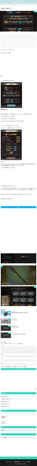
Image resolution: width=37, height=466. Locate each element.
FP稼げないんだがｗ (15, 326)
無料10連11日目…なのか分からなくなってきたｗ (20, 312)
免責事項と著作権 (17, 461)
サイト (2, 362)
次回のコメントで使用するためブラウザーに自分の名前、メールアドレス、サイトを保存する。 (15, 366)
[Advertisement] (18, 41)
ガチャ (6, 4)
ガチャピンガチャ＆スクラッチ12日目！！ (19, 334)
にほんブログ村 (3, 423)
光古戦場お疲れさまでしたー (5, 396)
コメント (2, 345)
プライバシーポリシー (9, 461)
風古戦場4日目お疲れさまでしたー (6, 401)
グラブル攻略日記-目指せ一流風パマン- (18, 1)
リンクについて (23, 461)
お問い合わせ (29, 461)
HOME (2, 4)
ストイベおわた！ (15, 319)
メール (2, 358)
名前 (1, 354)
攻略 (9, 318)
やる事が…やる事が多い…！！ (12, 4)
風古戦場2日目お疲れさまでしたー (6, 406)
